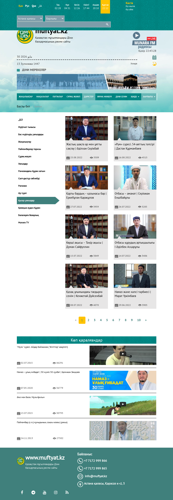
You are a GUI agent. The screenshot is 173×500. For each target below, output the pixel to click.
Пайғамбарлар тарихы (29, 149)
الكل (20, 119)
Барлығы (149, 96)
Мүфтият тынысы (26, 127)
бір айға (129, 9)
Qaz (34, 6)
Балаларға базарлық (28, 215)
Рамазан (22, 185)
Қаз (21, 6)
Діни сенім (121, 96)
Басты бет (23, 106)
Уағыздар (23, 163)
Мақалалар (42, 96)
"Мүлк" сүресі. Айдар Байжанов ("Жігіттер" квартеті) (42, 346)
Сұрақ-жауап (73, 96)
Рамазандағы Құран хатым (31, 171)
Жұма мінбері (104, 96)
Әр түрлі (22, 193)
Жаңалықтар (26, 96)
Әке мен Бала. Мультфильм (31, 397)
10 (139, 320)
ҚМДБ (135, 96)
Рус (27, 6)
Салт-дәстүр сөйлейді (29, 178)
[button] (144, 33)
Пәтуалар (58, 96)
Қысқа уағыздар (26, 200)
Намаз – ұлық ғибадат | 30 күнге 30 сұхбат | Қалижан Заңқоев (48, 372)
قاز (40, 6)
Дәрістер (88, 96)
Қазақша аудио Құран (29, 207)
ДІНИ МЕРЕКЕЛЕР (31, 70)
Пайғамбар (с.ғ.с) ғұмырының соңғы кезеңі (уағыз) (42, 422)
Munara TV (23, 222)
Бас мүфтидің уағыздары (30, 134)
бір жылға (130, 6)
